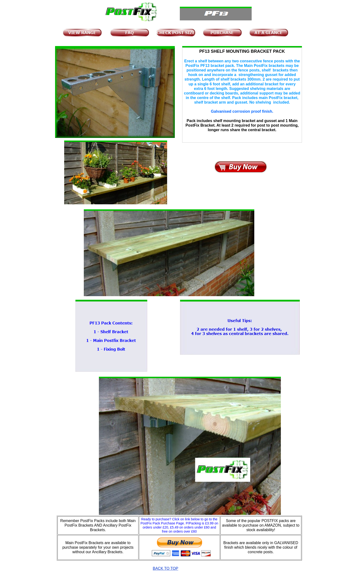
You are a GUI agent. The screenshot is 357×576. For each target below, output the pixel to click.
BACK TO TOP (165, 568)
